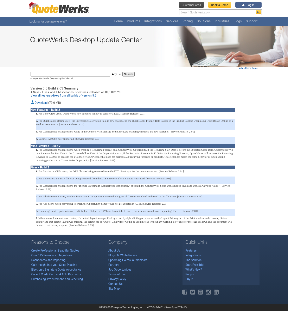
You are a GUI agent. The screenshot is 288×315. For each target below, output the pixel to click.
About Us (114, 250)
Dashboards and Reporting (48, 260)
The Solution (193, 260)
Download (41, 102)
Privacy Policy (117, 279)
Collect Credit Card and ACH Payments (56, 274)
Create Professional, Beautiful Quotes (55, 250)
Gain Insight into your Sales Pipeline (54, 264)
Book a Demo (219, 5)
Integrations (153, 21)
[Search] (258, 12)
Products (133, 21)
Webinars (141, 260)
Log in (248, 5)
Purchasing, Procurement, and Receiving (57, 279)
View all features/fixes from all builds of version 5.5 (63, 95)
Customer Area (191, 5)
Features (191, 250)
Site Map (114, 288)
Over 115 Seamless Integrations (51, 255)
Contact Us (115, 283)
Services (172, 21)
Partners (113, 264)
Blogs (237, 21)
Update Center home (248, 68)
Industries (222, 21)
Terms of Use (117, 274)
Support (251, 21)
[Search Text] (220, 12)
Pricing (188, 21)
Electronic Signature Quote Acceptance (56, 269)
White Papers (128, 255)
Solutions (204, 21)
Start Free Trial (194, 264)
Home (118, 21)
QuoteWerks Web (55, 21)
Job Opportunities (120, 269)
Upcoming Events (120, 260)
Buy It (189, 279)
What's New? (193, 269)
